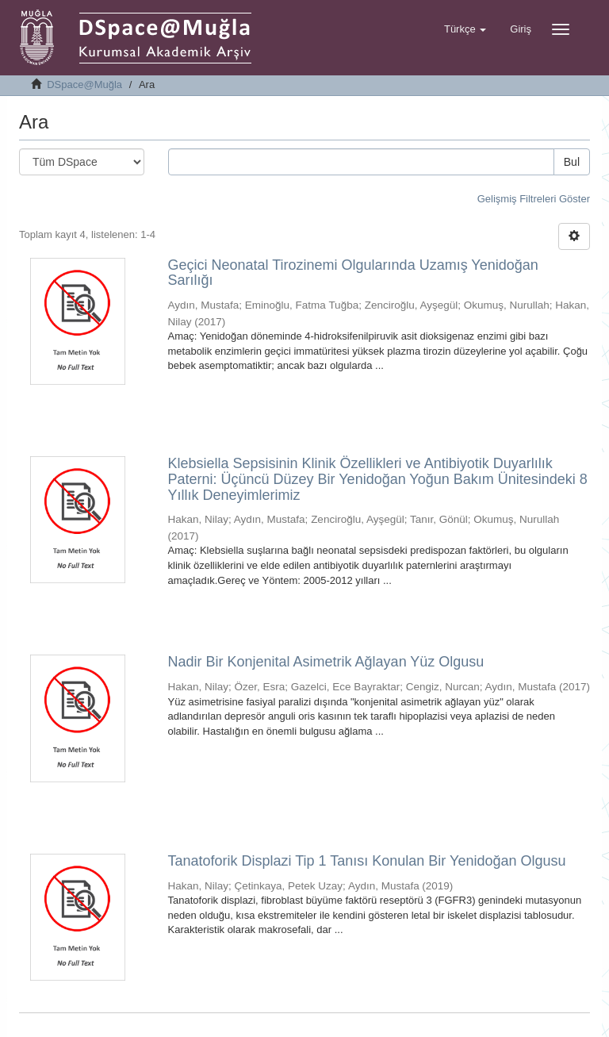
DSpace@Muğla (84, 84)
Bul (572, 162)
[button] (465, 29)
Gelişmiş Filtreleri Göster (533, 199)
